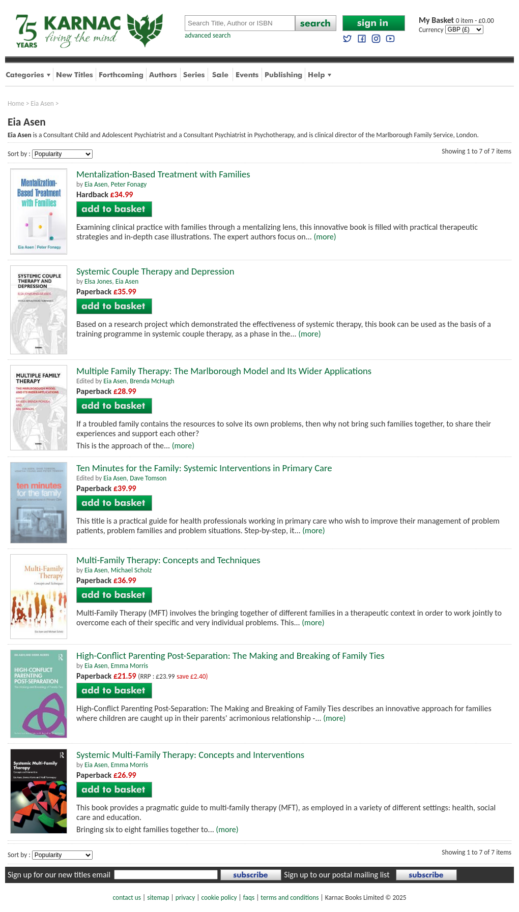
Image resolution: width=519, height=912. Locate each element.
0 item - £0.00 (456, 20)
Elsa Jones (98, 281)
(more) (324, 236)
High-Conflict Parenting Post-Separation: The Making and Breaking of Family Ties (230, 655)
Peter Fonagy (129, 184)
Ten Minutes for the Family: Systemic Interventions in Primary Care (204, 468)
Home (16, 103)
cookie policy (219, 897)
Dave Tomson (148, 478)
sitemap (158, 897)
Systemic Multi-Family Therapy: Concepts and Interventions (190, 755)
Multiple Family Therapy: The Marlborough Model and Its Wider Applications (223, 371)
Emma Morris (129, 665)
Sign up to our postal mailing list (336, 874)
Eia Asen (42, 103)
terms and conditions (290, 897)
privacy (185, 897)
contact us (127, 897)
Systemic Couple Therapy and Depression (155, 271)
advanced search (207, 35)
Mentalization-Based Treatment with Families (163, 174)
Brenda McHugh (152, 381)
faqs (248, 897)
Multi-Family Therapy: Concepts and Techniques (168, 560)
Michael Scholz (131, 570)
